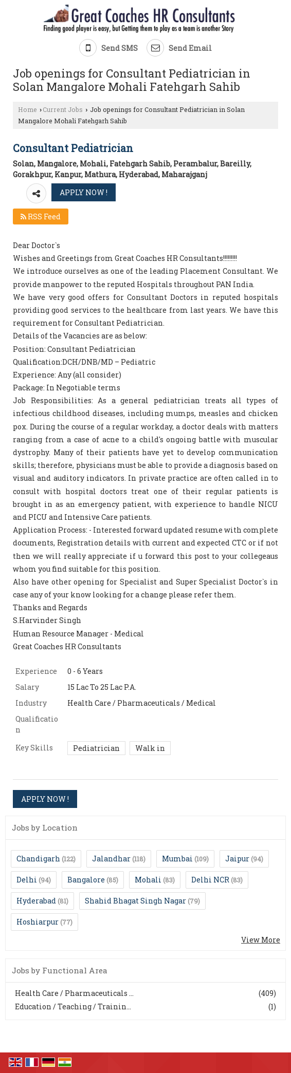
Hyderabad (36, 901)
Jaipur (237, 858)
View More (260, 940)
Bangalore (86, 879)
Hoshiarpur (37, 922)
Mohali (148, 879)
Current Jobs (63, 109)
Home (27, 109)
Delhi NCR (210, 879)
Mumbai (177, 858)
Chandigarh (38, 858)
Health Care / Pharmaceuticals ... (74, 993)
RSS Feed (41, 216)
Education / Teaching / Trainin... (73, 1006)
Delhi (26, 879)
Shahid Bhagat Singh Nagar (135, 901)
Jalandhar (111, 858)
